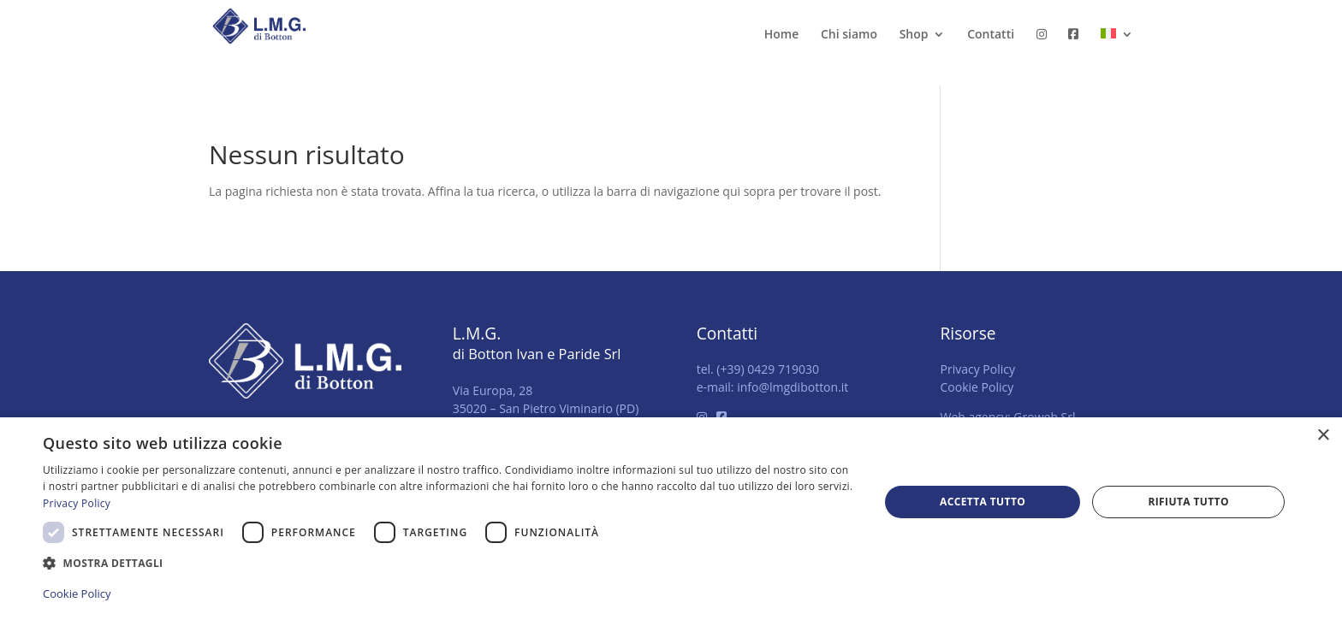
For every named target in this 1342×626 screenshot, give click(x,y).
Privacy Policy (977, 369)
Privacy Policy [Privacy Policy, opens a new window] (76, 503)
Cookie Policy (976, 387)
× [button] (1322, 435)
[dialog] (671, 521)
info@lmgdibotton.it (792, 387)
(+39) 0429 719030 (767, 369)
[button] (448, 563)
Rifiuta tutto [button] (1188, 501)
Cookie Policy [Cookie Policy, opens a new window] (77, 593)
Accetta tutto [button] (982, 501)
